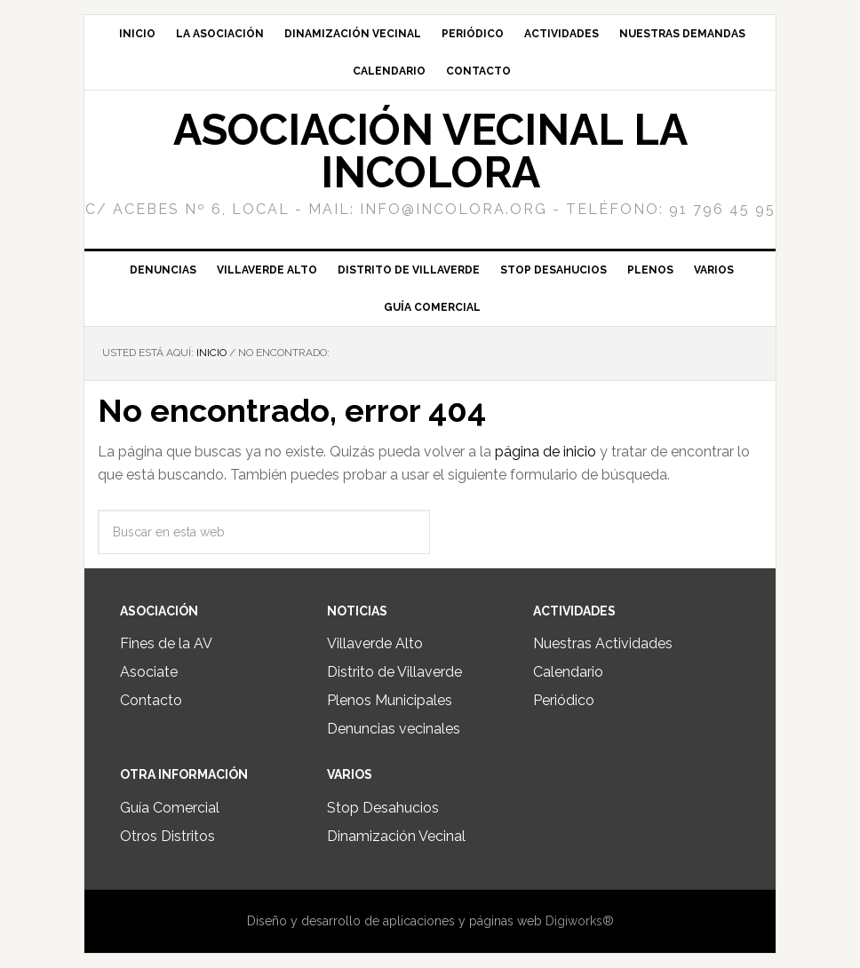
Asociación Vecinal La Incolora (430, 151)
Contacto (151, 700)
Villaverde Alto (375, 643)
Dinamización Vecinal (396, 836)
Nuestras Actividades (603, 643)
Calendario (568, 671)
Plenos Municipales (389, 700)
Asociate (149, 671)
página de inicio (545, 451)
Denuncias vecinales (393, 728)
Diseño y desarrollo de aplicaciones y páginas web (394, 921)
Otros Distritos (167, 836)
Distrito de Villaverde (394, 671)
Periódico (563, 700)
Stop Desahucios (383, 807)
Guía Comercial (169, 807)
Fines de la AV (166, 643)
